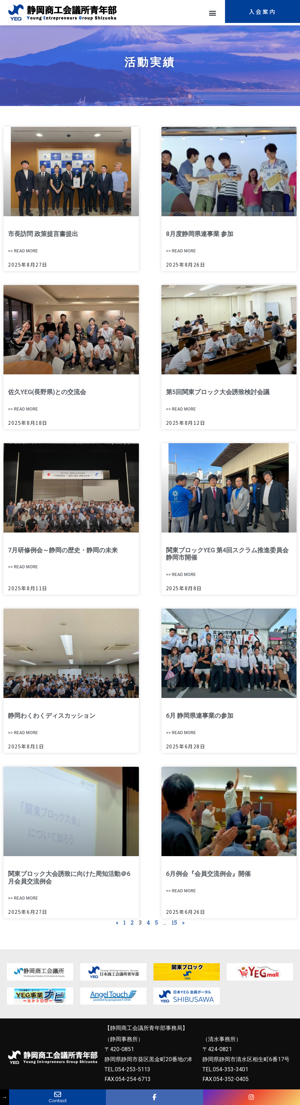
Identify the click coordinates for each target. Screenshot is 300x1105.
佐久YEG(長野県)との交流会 (47, 392)
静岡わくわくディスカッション (51, 715)
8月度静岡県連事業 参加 (199, 233)
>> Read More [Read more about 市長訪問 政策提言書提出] (23, 251)
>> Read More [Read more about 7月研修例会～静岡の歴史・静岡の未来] (23, 566)
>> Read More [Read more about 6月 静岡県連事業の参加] (181, 732)
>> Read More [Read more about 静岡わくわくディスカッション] (23, 732)
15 (174, 922)
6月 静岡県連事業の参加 (199, 715)
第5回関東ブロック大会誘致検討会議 (217, 392)
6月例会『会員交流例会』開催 (208, 873)
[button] (212, 12)
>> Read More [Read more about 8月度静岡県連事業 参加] (181, 251)
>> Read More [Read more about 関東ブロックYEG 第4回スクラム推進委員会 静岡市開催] (181, 574)
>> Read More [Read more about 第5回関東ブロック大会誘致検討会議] (181, 409)
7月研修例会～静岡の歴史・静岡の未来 (63, 550)
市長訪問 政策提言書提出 (43, 233)
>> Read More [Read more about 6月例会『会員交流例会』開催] (181, 890)
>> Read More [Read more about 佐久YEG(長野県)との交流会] (23, 409)
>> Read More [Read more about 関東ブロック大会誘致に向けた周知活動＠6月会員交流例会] (23, 898)
